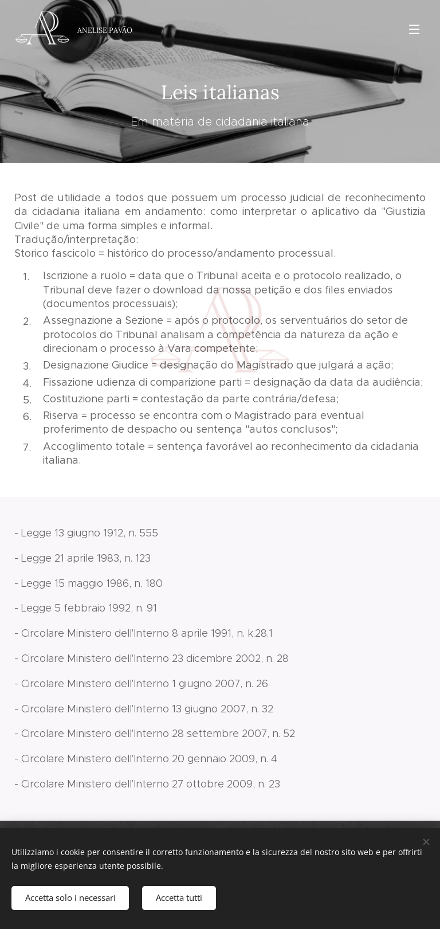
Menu (414, 29)
